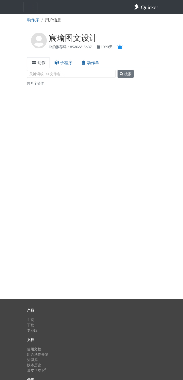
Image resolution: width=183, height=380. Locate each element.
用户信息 (53, 19)
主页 (30, 319)
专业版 (32, 330)
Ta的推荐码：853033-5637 (71, 47)
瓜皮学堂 (36, 370)
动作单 (90, 62)
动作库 (33, 19)
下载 (30, 325)
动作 (38, 62)
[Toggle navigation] (30, 7)
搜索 (125, 74)
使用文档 (34, 349)
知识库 (32, 359)
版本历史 (34, 365)
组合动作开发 (37, 354)
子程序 (63, 62)
